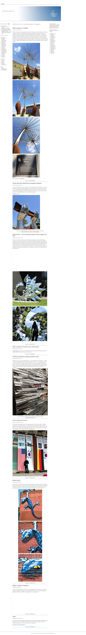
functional (3, 60)
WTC (43, 230)
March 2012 (3, 48)
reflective (33, 416)
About (3, 3)
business (23, 416)
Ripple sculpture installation (21, 585)
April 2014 (3, 39)
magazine (25, 230)
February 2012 (4, 49)
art (20, 416)
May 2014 (3, 38)
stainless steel (38, 230)
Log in (3, 67)
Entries (4, 68)
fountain (26, 416)
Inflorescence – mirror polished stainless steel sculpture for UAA (6, 32)
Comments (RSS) (45, 633)
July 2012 (3, 47)
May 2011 (3, 55)
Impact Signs (21, 178)
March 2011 (3, 57)
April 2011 (3, 56)
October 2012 (4, 45)
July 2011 (3, 53)
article (22, 230)
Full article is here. (16, 193)
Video (14, 616)
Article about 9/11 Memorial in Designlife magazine (27, 183)
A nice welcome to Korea (20, 420)
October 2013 (4, 41)
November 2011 (4, 50)
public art (27, 231)
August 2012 (4, 46)
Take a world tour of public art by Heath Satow (26, 346)
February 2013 (4, 44)
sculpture (33, 230)
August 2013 (4, 42)
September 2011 (4, 52)
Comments (4, 69)
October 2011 (4, 51)
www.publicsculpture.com (51, 633)
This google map (16, 350)
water (42, 416)
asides (3, 59)
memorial (29, 230)
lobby (30, 416)
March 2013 (3, 43)
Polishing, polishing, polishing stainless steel (26, 356)
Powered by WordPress (34, 633)
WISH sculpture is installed (20, 28)
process (3, 62)
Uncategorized (32, 180)
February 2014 (4, 40)
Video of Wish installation (6, 28)
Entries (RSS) (40, 633)
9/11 (19, 230)
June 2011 (3, 54)
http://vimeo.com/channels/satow (19, 624)
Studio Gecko (16, 480)
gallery (3, 61)
